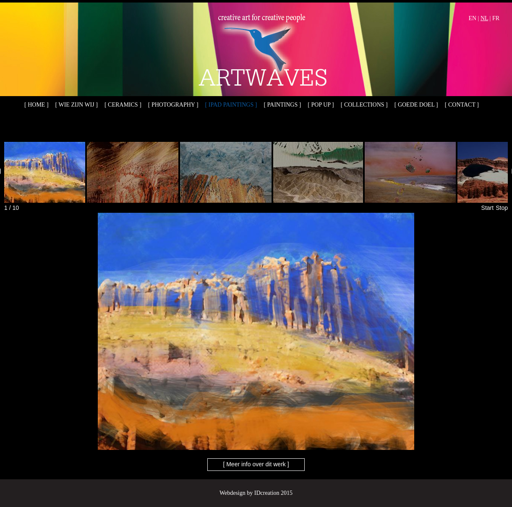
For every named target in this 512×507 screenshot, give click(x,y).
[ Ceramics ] (122, 105)
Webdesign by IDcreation (249, 493)
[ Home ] (36, 105)
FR (495, 18)
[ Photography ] (173, 105)
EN (472, 18)
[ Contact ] (462, 105)
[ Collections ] (364, 105)
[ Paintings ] (282, 105)
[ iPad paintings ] (231, 105)
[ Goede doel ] (416, 105)
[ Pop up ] (321, 105)
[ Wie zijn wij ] (76, 105)
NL (484, 18)
